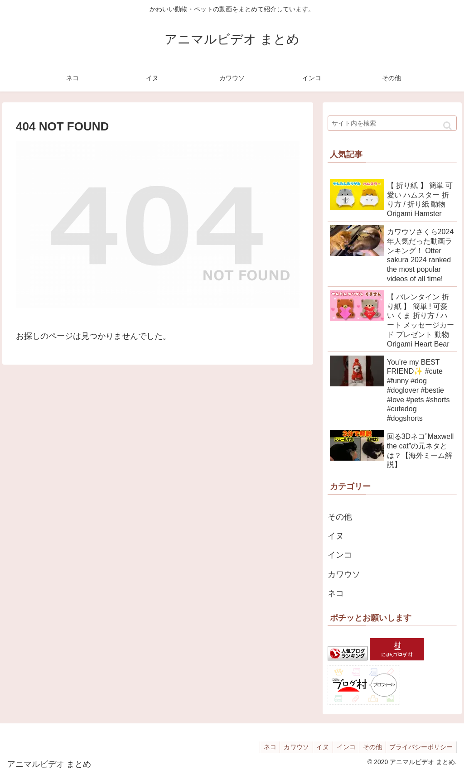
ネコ (336, 593)
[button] (447, 126)
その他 (340, 516)
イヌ (336, 535)
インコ (340, 554)
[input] (392, 123)
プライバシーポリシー (420, 747)
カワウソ (344, 574)
